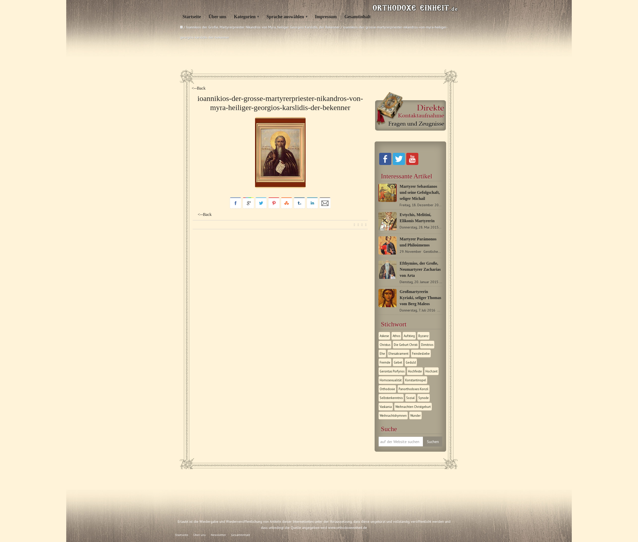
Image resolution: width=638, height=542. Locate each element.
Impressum (326, 16)
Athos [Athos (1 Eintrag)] (396, 336)
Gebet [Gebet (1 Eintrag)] (398, 362)
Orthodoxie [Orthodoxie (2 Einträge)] (387, 389)
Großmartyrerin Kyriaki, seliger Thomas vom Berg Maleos (420, 297)
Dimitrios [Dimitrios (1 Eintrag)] (427, 345)
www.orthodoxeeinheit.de (347, 527)
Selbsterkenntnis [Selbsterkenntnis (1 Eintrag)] (391, 398)
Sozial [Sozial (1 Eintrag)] (410, 398)
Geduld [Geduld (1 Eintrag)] (411, 362)
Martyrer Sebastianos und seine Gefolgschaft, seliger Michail (420, 192)
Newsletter (218, 535)
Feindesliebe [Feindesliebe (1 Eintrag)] (421, 353)
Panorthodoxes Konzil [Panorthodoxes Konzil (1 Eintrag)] (413, 389)
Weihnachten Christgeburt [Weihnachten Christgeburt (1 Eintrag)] (413, 407)
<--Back (199, 88)
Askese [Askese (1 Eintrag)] (384, 336)
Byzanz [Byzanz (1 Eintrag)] (423, 336)
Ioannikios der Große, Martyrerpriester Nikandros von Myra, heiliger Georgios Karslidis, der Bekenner (263, 27)
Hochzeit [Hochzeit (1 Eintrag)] (431, 371)
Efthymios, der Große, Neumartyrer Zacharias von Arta (420, 269)
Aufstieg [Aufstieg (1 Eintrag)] (409, 336)
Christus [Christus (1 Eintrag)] (385, 345)
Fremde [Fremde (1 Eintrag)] (385, 362)
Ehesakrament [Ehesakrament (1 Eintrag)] (398, 353)
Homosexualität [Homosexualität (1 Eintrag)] (391, 380)
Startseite (192, 16)
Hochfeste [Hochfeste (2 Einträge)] (415, 371)
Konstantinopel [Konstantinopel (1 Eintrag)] (415, 380)
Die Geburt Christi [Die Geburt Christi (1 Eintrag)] (406, 345)
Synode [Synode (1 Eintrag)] (423, 398)
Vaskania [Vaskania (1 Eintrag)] (386, 407)
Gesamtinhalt (357, 16)
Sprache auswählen (285, 16)
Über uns (217, 16)
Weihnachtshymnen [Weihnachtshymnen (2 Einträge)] (393, 415)
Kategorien (245, 16)
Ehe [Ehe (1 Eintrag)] (382, 353)
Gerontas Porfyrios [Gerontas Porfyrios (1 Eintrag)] (392, 371)
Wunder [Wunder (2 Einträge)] (415, 415)
